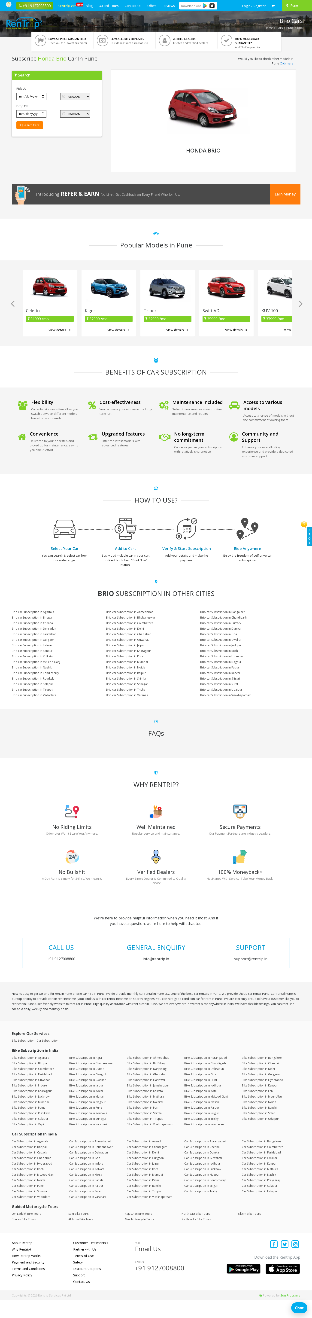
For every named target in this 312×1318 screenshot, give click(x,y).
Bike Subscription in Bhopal (30, 1081)
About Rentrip (22, 1260)
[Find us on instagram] (295, 1262)
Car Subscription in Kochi (28, 1187)
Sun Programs (290, 1313)
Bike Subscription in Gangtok (88, 1092)
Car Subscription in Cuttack (29, 1170)
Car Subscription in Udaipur (260, 1209)
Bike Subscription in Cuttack (87, 1087)
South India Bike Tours (196, 1237)
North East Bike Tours (196, 1231)
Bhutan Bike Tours (24, 1237)
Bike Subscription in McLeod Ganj (206, 1114)
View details (59, 330)
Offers (152, 5)
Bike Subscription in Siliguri (201, 1131)
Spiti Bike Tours (78, 1231)
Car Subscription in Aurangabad (205, 1159)
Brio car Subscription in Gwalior (221, 640)
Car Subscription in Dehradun (88, 1170)
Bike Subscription (23, 1058)
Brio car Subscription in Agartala (33, 612)
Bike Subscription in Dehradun (204, 1087)
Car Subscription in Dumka (201, 1170)
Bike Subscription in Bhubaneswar (91, 1081)
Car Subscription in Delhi (143, 1170)
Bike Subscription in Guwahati (31, 1098)
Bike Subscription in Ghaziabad (147, 1092)
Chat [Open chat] (299, 1307)
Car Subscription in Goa (84, 1176)
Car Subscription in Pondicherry (205, 1198)
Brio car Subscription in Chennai (33, 623)
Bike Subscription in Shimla (144, 1131)
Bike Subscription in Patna (28, 1125)
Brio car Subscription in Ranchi (220, 673)
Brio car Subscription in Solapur (32, 684)
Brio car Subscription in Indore (32, 645)
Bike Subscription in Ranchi (259, 1125)
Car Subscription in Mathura (260, 1187)
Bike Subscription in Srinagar (87, 1136)
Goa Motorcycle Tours (139, 1237)
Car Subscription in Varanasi (87, 1214)
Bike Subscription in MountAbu (262, 1114)
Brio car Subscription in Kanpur (32, 651)
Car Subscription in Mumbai (145, 1192)
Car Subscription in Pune (28, 1203)
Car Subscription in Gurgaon (145, 1176)
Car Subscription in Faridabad (261, 1170)
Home (269, 28)
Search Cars (29, 125)
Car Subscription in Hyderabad (32, 1181)
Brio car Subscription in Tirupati (32, 690)
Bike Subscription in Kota (200, 1109)
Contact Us (133, 5)
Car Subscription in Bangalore (261, 1159)
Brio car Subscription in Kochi (219, 651)
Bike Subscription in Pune (85, 1125)
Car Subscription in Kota (142, 1187)
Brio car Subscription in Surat (219, 684)
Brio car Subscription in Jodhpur (221, 645)
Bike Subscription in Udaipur (260, 1136)
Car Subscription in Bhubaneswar (91, 1164)
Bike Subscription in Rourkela (88, 1131)
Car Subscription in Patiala (86, 1198)
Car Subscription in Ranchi (144, 1203)
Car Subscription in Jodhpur (202, 1181)
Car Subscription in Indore (86, 1181)
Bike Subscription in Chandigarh (205, 1081)
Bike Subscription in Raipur (201, 1125)
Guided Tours (109, 5)
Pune (290, 28)
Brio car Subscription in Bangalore (222, 612)
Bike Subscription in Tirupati (145, 1136)
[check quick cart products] (273, 6)
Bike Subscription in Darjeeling (147, 1087)
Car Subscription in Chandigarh (147, 1164)
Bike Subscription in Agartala (30, 1075)
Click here (287, 63)
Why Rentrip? (21, 1267)
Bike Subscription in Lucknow (30, 1114)
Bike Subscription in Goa (200, 1092)
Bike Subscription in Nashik (201, 1120)
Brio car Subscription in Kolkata (32, 656)
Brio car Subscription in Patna (219, 667)
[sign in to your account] (253, 6)
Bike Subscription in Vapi (28, 1142)
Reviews (169, 5)
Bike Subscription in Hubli (201, 1098)
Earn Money (285, 194)
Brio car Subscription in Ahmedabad (130, 612)
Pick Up (21, 88)
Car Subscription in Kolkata (86, 1187)
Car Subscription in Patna (143, 1198)
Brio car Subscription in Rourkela (33, 678)
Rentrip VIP (67, 5)
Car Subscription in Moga (85, 1192)
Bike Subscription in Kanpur (260, 1103)
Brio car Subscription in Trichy (125, 690)
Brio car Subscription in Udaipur (221, 690)
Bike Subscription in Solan (258, 1131)
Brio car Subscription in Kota (124, 656)
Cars (279, 28)
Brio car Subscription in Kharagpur (128, 651)
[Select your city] (296, 5)
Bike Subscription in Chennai (260, 1081)
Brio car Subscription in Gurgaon (33, 640)
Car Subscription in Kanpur (259, 1181)
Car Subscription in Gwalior (259, 1176)
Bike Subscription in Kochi (86, 1109)
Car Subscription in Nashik (259, 1192)
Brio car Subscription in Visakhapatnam (225, 695)
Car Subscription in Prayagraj (261, 1198)
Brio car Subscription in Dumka (220, 629)
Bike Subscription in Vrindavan (204, 1142)
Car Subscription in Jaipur (143, 1181)
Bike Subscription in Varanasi (88, 1142)
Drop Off (22, 106)
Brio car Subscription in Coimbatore (129, 623)
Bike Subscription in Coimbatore (33, 1087)
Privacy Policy (22, 1293)
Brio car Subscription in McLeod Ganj (36, 662)
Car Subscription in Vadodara (31, 1214)
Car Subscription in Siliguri (201, 1203)
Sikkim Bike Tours (249, 1231)
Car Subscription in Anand (144, 1159)
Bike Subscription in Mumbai (30, 1120)
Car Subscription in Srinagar (30, 1209)
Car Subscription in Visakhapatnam (149, 1214)
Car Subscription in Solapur (259, 1203)
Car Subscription (47, 1058)
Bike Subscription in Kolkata (145, 1109)
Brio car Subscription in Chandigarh (223, 617)
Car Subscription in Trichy (201, 1209)
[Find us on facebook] (274, 1262)
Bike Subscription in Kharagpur (32, 1109)
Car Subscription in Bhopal (29, 1164)
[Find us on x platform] (285, 1262)
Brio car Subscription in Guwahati (127, 640)
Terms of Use (83, 1273)
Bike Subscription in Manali (86, 1114)
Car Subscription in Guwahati (203, 1176)
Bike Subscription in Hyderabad (262, 1098)
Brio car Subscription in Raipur (126, 673)
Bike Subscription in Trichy (201, 1136)
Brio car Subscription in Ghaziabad (128, 634)
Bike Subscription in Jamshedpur (148, 1103)
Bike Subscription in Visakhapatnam (150, 1142)
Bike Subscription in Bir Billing (146, 1081)
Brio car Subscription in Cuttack (220, 623)
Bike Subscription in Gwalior (87, 1098)
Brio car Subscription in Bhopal (32, 617)
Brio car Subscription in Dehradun (34, 629)
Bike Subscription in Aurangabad (205, 1075)
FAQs (309, 536)
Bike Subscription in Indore (29, 1103)
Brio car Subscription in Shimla (126, 678)
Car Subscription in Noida (28, 1198)
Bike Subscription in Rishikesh (31, 1131)
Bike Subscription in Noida (259, 1120)
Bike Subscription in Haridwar (146, 1098)
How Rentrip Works (26, 1273)
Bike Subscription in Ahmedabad (148, 1075)
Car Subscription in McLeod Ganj (33, 1192)
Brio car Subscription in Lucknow (221, 656)
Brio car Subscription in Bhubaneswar (130, 617)
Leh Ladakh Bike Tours (26, 1231)
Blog (89, 5)
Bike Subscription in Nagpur (87, 1120)
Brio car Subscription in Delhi (125, 629)
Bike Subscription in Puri (142, 1125)
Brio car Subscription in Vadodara (34, 695)
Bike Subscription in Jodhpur (202, 1103)
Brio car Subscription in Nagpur (220, 662)
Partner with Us (84, 1267)
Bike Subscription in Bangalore (262, 1075)
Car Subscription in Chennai (202, 1164)
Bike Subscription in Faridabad (32, 1092)
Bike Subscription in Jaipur (86, 1103)
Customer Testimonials (90, 1260)
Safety (78, 1280)
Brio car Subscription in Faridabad (34, 634)
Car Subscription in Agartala (30, 1159)
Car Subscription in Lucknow (202, 1187)
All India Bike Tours (80, 1237)
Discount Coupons (87, 1286)
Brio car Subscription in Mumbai (127, 662)
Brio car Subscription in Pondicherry (35, 673)
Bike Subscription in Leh (257, 1109)
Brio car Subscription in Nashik (32, 667)
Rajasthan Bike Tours (138, 1231)
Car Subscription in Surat (85, 1209)
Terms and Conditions (28, 1286)
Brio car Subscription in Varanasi (127, 695)
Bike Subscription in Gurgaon (261, 1092)
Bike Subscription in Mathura (145, 1114)
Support (79, 1293)
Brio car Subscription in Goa (218, 634)
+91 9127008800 (159, 1285)
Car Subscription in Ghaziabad (31, 1176)
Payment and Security (28, 1280)
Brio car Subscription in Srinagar (127, 684)
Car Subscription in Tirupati (144, 1209)
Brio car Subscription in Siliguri (220, 678)
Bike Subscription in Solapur (30, 1136)
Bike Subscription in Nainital (145, 1120)
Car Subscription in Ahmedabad (90, 1159)
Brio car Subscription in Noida (125, 667)
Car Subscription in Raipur (86, 1203)
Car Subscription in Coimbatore (262, 1164)
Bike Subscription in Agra (85, 1075)
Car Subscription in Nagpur (202, 1192)
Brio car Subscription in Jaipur (125, 645)
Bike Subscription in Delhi (258, 1087)
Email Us (148, 1266)
